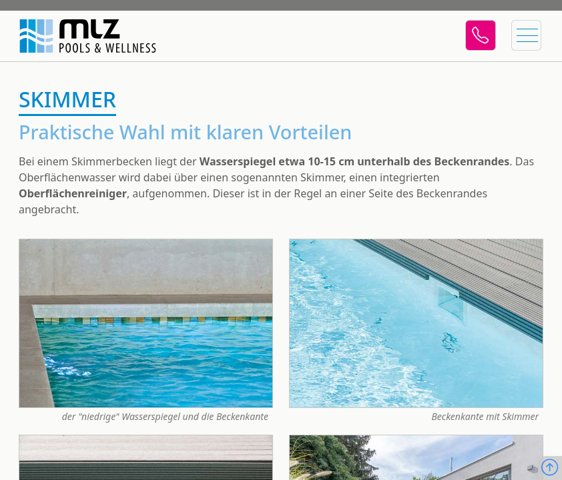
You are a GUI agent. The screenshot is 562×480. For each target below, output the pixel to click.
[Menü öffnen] (525, 36)
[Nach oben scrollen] (549, 468)
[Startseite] (80, 36)
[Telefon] (477, 36)
